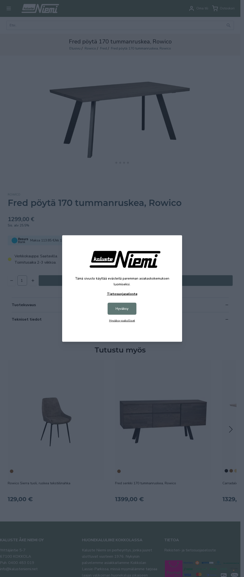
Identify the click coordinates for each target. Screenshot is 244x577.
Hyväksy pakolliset (122, 321)
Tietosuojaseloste (122, 294)
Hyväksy (122, 308)
